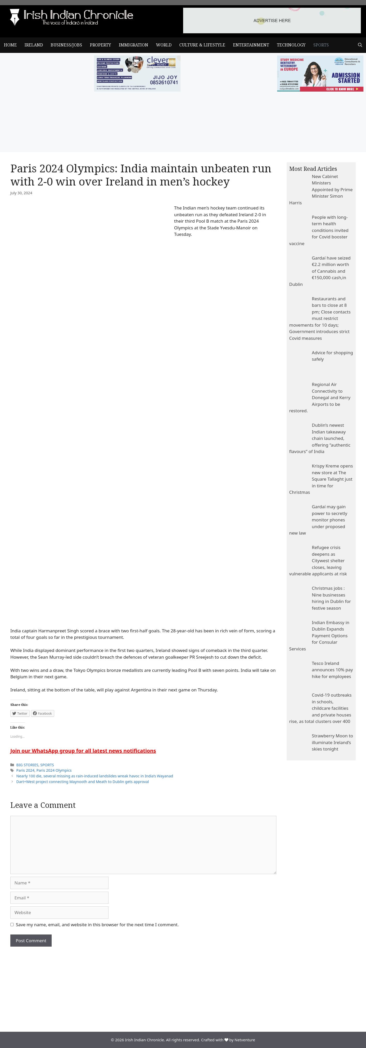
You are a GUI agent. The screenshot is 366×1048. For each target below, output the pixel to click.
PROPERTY (100, 45)
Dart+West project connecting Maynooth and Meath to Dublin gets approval (82, 781)
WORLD (164, 45)
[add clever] (137, 90)
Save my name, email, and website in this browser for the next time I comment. (97, 925)
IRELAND (34, 45)
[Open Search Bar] (360, 45)
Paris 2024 (25, 770)
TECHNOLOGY (291, 45)
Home (10, 45)
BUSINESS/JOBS (66, 45)
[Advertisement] (143, 985)
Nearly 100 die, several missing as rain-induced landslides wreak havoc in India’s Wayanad (94, 775)
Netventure (245, 1039)
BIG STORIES (27, 764)
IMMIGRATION (133, 45)
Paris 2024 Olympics (54, 770)
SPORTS (321, 45)
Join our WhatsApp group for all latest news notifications (83, 750)
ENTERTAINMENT (251, 45)
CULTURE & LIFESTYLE (202, 45)
